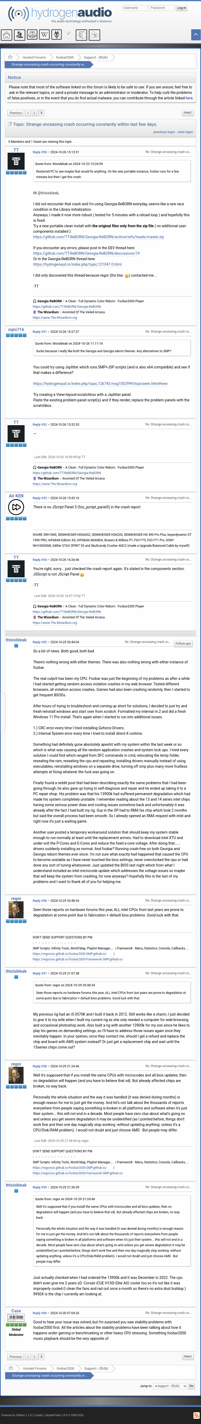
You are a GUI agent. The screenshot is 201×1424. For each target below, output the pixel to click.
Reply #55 (40, 642)
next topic (185, 132)
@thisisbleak (48, 193)
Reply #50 (40, 152)
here (189, 98)
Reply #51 (40, 332)
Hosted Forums (34, 57)
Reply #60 (40, 1313)
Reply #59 (40, 1187)
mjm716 (16, 329)
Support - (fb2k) (96, 57)
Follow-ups (183, 643)
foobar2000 (65, 57)
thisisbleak (16, 639)
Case (16, 1310)
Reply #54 (40, 560)
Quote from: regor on (65, 985)
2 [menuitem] (34, 113)
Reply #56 (40, 901)
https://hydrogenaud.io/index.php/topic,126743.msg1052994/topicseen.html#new (100, 383)
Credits (38, 1415)
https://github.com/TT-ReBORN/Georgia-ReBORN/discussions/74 (86, 253)
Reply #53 (40, 498)
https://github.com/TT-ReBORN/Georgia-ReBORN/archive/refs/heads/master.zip (98, 237)
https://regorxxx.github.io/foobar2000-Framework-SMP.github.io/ (78, 959)
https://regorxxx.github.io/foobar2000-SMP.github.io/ (70, 954)
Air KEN (16, 495)
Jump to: (146, 1386)
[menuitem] (15, 113)
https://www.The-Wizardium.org (55, 318)
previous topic (164, 132)
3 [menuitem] (41, 113)
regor (16, 898)
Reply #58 (40, 1066)
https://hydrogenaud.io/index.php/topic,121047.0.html (77, 264)
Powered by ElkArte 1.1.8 (16, 1415)
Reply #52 (40, 424)
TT (16, 149)
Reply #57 (40, 973)
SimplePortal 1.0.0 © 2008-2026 (64, 1415)
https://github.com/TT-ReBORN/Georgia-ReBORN (67, 307)
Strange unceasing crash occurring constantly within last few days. (62, 64)
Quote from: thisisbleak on (69, 164)
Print (188, 113)
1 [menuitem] (28, 113)
